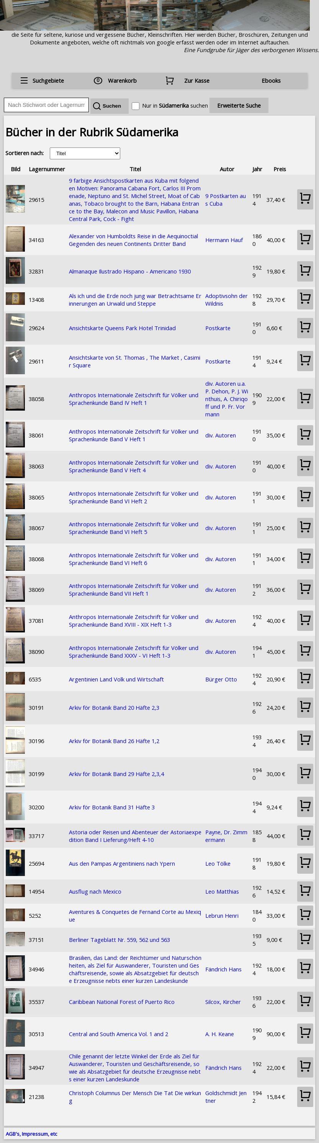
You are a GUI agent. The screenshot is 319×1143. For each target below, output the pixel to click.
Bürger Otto (221, 679)
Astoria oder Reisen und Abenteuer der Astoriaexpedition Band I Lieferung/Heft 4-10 (135, 835)
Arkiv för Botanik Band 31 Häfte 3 (112, 807)
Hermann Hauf (224, 240)
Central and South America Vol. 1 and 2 (118, 1034)
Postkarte (218, 328)
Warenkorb (122, 80)
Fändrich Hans (223, 969)
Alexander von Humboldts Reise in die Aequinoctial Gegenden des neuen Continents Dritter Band (133, 239)
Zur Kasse (196, 80)
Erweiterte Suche (239, 105)
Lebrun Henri (222, 915)
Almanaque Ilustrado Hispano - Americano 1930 (130, 271)
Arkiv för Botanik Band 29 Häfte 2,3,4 (116, 774)
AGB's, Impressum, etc (31, 1133)
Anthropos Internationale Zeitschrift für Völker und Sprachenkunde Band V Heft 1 (133, 435)
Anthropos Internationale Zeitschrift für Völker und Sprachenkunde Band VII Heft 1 (133, 589)
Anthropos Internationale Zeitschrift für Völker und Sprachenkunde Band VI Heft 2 (133, 497)
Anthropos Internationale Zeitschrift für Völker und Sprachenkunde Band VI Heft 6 (133, 559)
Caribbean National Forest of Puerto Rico (122, 1001)
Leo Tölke (218, 863)
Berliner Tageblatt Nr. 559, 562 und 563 (119, 939)
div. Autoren (220, 435)
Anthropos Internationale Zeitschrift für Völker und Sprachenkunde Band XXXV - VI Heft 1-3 (133, 651)
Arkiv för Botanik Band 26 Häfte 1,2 (114, 741)
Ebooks (271, 80)
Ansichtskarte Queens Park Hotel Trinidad (122, 328)
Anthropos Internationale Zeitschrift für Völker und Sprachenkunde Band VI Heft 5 (133, 527)
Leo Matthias (222, 891)
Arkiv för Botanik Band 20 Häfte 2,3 (114, 707)
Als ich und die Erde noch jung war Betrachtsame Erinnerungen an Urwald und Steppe (135, 299)
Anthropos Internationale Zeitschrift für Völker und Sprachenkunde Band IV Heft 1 (133, 398)
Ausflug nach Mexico (95, 891)
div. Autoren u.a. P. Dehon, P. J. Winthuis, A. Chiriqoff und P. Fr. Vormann (226, 399)
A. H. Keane (219, 1034)
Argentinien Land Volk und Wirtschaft (116, 679)
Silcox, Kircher (223, 1001)
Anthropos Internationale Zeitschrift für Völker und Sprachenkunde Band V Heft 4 (133, 466)
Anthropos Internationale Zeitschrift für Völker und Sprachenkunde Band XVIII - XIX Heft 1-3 (133, 620)
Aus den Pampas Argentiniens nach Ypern (122, 863)
